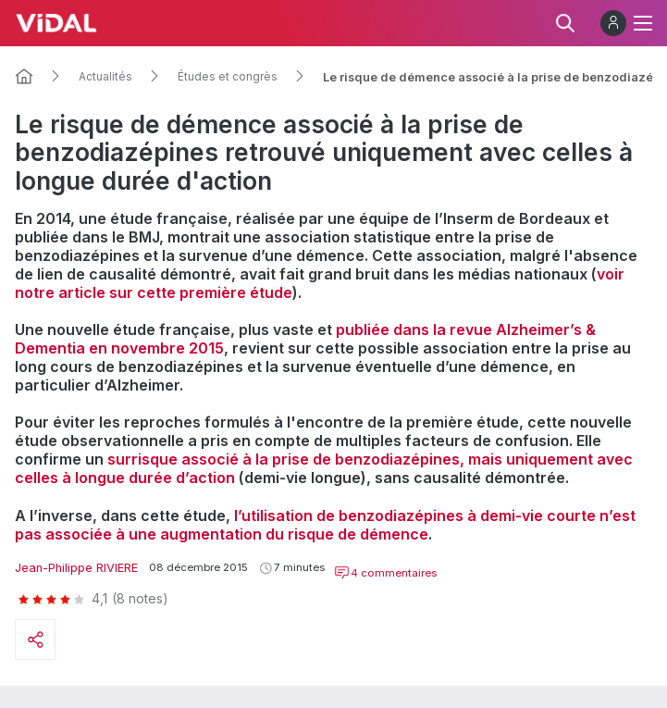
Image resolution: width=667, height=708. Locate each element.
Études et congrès (228, 76)
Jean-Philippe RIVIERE (76, 568)
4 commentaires (385, 573)
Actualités (105, 76)
